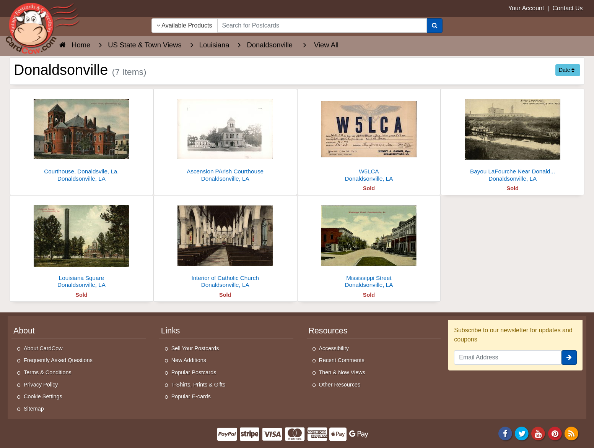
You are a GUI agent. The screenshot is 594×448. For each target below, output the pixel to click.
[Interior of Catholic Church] (225, 243)
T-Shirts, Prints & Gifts (198, 385)
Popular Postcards (193, 372)
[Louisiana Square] (81, 243)
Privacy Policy (41, 385)
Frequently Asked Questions (58, 360)
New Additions (188, 360)
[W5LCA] (369, 137)
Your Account (526, 8)
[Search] (435, 25)
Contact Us (567, 8)
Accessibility (334, 348)
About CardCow (43, 348)
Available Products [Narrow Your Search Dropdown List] (184, 25)
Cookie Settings (43, 396)
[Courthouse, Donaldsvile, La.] (81, 137)
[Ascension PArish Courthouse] (225, 137)
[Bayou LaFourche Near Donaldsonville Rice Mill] (512, 137)
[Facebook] (505, 433)
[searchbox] (322, 25)
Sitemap (34, 409)
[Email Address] (507, 357)
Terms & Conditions (48, 372)
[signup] (569, 357)
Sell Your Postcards (195, 348)
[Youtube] (539, 433)
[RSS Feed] (571, 433)
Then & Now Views (342, 372)
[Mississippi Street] (369, 243)
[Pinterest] (555, 433)
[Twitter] (522, 433)
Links (170, 330)
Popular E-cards (191, 396)
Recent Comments (342, 360)
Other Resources (340, 385)
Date (566, 70)
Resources (328, 330)
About (24, 330)
